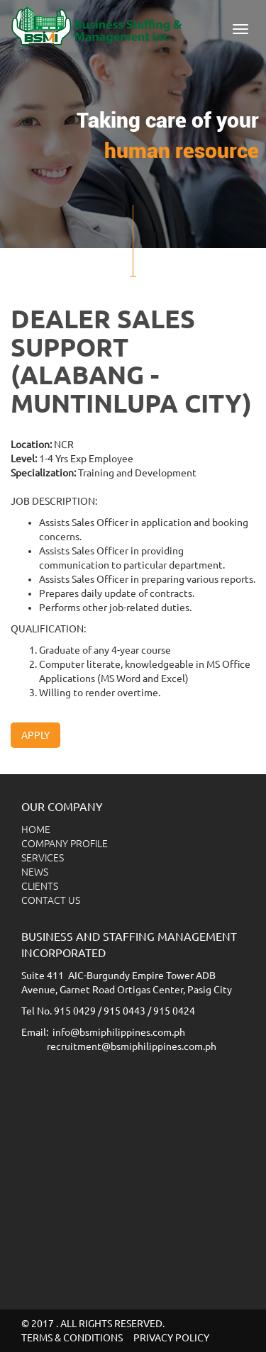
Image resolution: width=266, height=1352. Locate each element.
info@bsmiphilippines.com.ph (118, 1032)
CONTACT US (50, 900)
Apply (35, 735)
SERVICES (42, 858)
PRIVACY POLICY (171, 1337)
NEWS (34, 872)
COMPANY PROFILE (64, 843)
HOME (35, 829)
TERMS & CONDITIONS (72, 1337)
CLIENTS (39, 886)
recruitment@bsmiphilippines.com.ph (131, 1046)
